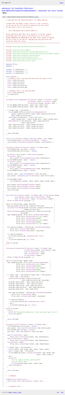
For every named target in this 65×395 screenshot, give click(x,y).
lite (49, 11)
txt (58, 392)
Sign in (61, 2)
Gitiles (10, 392)
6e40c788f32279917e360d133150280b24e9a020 (18, 11)
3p (13, 8)
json (62, 392)
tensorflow (19, 8)
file (36, 17)
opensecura (6, 8)
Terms (19, 392)
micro (54, 11)
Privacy (15, 392)
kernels (60, 11)
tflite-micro (28, 8)
